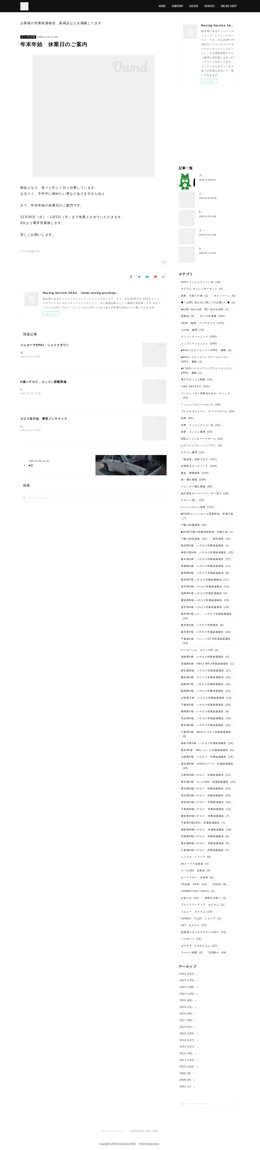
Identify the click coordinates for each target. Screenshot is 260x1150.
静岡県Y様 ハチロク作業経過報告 (205, 711)
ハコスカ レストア (196, 856)
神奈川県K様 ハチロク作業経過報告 (207, 552)
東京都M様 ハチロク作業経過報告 (206, 670)
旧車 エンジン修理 (197, 431)
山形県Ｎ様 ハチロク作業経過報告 (206, 697)
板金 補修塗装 (195, 472)
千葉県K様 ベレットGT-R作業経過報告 (206, 641)
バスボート (191, 938)
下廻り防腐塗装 (194, 525)
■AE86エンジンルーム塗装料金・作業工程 (207, 516)
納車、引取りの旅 (194, 295)
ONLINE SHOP (229, 6)
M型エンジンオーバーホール (202, 438)
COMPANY (177, 6)
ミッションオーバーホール (201, 404)
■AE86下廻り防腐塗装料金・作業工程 (207, 531)
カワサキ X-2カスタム (199, 945)
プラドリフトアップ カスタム (203, 904)
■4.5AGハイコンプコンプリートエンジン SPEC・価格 (208, 370)
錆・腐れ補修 (193, 479)
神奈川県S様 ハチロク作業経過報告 (207, 743)
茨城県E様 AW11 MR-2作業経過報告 (207, 663)
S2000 (220, 884)
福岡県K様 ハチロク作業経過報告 (204, 593)
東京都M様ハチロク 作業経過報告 (205, 843)
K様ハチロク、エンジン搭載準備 (43, 381)
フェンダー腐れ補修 (197, 486)
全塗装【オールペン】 (199, 466)
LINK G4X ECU (195, 386)
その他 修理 (192, 329)
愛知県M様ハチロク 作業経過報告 (205, 816)
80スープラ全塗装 (195, 863)
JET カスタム (194, 925)
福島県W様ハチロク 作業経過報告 (206, 829)
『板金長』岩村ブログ (199, 459)
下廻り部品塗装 (194, 538)
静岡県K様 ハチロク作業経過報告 (206, 691)
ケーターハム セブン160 (200, 650)
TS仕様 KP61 (194, 884)
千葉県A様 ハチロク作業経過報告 (206, 704)
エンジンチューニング (199, 336)
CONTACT (209, 6)
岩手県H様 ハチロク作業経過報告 (205, 607)
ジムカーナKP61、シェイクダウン (44, 345)
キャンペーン (225, 295)
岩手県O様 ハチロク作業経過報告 (205, 586)
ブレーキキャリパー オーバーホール (207, 411)
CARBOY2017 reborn (198, 891)
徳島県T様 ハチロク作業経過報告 (206, 684)
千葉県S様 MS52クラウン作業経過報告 (206, 734)
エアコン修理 (192, 452)
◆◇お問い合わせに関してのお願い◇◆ (208, 302)
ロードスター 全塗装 (197, 877)
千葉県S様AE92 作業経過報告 (203, 822)
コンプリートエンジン (199, 343)
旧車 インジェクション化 (201, 425)
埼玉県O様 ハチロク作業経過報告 (206, 718)
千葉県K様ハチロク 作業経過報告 (205, 850)
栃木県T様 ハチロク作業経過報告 (205, 579)
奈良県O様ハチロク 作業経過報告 (206, 802)
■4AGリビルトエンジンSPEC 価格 (206, 350)
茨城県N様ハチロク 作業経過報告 (205, 836)
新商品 (188, 316)
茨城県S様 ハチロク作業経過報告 (206, 566)
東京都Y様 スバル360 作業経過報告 (208, 781)
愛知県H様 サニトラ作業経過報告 (206, 677)
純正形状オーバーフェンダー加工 (205, 493)
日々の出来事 (28, 37)
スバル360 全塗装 (195, 870)
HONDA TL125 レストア (201, 918)
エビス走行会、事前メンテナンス (43, 418)
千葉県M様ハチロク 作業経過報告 (206, 809)
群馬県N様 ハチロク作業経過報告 (205, 573)
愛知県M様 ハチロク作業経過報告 (205, 600)
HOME (162, 6)
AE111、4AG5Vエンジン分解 (217, 248)
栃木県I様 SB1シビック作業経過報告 (207, 750)
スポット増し (192, 500)
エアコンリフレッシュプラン (201, 445)
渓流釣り (217, 952)
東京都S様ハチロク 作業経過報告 (206, 788)
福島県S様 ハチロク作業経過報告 (205, 656)
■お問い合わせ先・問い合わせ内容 (205, 309)
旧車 (187, 418)
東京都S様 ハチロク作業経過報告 (206, 725)
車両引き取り (215, 898)
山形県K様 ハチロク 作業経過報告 (207, 756)
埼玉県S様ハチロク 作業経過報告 (206, 795)
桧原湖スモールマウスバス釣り (203, 932)
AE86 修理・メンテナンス (202, 323)
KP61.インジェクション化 (201, 282)
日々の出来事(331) (30, 251)
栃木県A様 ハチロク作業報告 (202, 625)
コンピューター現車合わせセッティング (205, 395)
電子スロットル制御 (197, 379)
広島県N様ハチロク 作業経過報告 (206, 775)
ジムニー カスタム (197, 911)
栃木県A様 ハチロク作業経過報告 (206, 559)
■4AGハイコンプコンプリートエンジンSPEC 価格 (205, 359)
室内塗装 (222, 538)
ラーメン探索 (192, 952)
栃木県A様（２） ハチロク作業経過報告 (206, 616)
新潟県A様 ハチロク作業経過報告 (205, 545)
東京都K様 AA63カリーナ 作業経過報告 (207, 766)
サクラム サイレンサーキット (202, 288)
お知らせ (190, 898)
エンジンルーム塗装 (197, 507)
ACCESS (193, 6)
